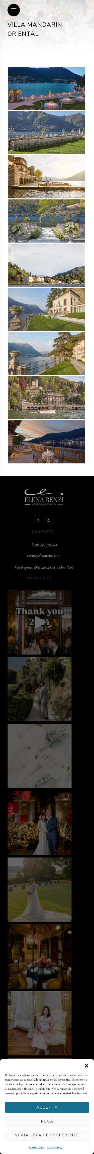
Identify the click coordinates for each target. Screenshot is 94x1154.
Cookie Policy (36, 1147)
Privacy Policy (55, 1147)
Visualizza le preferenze (47, 1135)
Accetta (47, 1107)
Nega (47, 1121)
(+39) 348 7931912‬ (39, 544)
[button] (86, 1065)
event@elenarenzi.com (39, 555)
